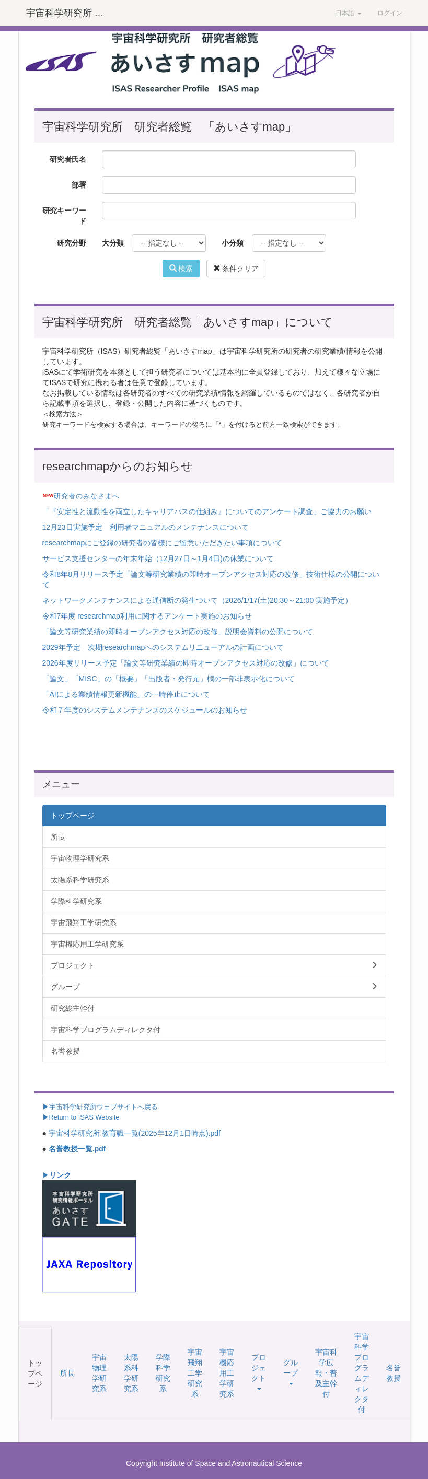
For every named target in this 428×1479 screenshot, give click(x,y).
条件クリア (236, 268)
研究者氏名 (68, 159)
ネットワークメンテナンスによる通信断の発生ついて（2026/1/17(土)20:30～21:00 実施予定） (197, 600)
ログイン (389, 13)
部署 (79, 185)
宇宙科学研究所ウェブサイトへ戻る (103, 1107)
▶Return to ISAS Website (81, 1117)
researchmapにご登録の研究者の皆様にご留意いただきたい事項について (162, 543)
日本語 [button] (348, 13)
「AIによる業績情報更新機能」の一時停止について (126, 694)
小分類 (233, 243)
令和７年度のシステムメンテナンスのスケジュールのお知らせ (144, 710)
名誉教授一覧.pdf (77, 1149)
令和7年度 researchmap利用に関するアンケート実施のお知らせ (147, 616)
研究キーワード (64, 215)
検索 (181, 268)
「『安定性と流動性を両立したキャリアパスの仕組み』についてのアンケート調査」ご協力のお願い (207, 511)
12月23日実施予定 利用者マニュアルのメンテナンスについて (145, 527)
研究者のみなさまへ (87, 496)
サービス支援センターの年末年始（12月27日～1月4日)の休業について (158, 558)
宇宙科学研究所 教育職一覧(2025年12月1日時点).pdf (135, 1133)
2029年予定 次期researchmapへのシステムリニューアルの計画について (163, 647)
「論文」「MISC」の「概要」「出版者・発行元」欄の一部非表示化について (168, 678)
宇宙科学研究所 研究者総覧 (70, 13)
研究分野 (71, 243)
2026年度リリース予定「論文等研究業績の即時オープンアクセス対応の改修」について (185, 663)
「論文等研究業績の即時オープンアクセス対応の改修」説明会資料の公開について (177, 631)
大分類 (113, 243)
